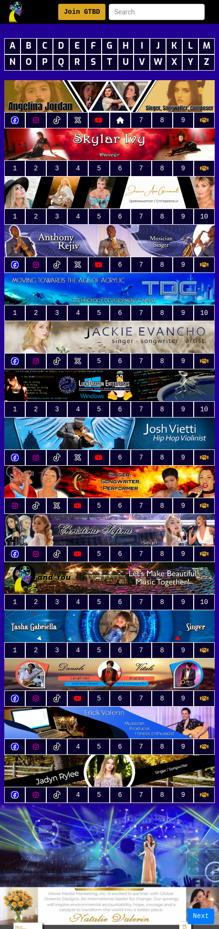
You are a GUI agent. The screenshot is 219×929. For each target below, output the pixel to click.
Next (201, 916)
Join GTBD (82, 12)
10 (204, 216)
